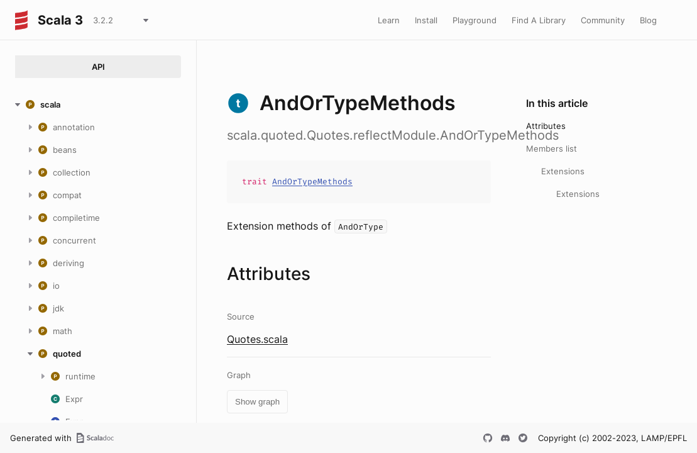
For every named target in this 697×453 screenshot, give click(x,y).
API (98, 67)
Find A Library (539, 20)
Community (603, 20)
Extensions (562, 171)
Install (426, 20)
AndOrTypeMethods (312, 181)
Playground (475, 20)
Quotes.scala (257, 339)
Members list (551, 148)
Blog (648, 20)
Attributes (546, 126)
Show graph (257, 401)
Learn (389, 20)
